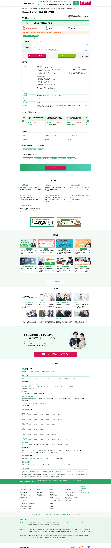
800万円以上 (77, 450)
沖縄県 (66, 444)
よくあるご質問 (24, 500)
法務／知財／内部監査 (60, 398)
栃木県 (29, 419)
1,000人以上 (58, 458)
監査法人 (25, 135)
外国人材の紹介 (64, 537)
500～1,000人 (49, 458)
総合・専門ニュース (39, 529)
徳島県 (53, 439)
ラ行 (64, 464)
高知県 (72, 439)
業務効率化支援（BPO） (37, 539)
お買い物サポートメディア (78, 531)
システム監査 (25, 405)
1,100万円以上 (43, 452)
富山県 (29, 424)
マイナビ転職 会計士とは (28, 158)
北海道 (23, 414)
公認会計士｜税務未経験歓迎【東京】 (38, 23)
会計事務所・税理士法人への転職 (29, 149)
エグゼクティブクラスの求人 (59, 472)
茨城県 (23, 419)
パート (75, 522)
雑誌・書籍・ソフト (81, 529)
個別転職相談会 (54, 158)
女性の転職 (55, 514)
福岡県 (23, 444)
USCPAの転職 (45, 158)
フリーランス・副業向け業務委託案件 (46, 524)
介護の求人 (52, 537)
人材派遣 (29, 535)
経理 (40, 398)
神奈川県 (60, 419)
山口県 (47, 439)
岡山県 (35, 439)
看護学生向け (41, 522)
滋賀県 (23, 434)
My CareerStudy (58, 531)
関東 (23, 418)
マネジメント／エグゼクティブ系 (75, 398)
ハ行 (48, 464)
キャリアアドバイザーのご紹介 (26, 495)
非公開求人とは (24, 497)
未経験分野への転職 (68, 498)
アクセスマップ (82, 486)
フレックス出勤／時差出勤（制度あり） (31, 476)
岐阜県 (23, 429)
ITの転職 (38, 514)
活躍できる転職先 (75, 185)
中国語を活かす (69, 471)
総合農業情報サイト (36, 531)
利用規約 (80, 490)
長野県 (53, 424)
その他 (69, 139)
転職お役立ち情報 (39, 492)
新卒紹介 (47, 535)
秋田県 (47, 414)
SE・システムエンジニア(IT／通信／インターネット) (34, 403)
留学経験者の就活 (35, 522)
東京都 (53, 419)
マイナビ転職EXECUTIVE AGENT (64, 514)
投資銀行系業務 (25, 393)
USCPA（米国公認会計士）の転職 (80, 195)
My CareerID (64, 531)
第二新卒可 (24, 471)
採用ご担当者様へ (67, 1)
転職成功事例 (40, 149)
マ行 (53, 464)
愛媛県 (65, 439)
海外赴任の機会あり (73, 472)
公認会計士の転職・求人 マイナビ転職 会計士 (30, 8)
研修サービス (30, 539)
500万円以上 (51, 450)
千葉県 (47, 419)
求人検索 (51, 489)
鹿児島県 (60, 444)
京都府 (29, 434)
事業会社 (47, 139)
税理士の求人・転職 (71, 535)
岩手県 (35, 414)
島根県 (29, 439)
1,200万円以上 (53, 452)
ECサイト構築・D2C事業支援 (50, 531)
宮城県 (41, 414)
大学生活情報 (68, 529)
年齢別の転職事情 (39, 495)
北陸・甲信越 (25, 423)
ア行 (23, 464)
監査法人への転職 (68, 489)
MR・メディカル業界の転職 (46, 514)
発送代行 (43, 539)
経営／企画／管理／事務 (27, 396)
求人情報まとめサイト (31, 529)
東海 (23, 428)
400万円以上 (42, 450)
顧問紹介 (76, 535)
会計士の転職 (65, 535)
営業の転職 (33, 514)
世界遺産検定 (30, 531)
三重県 (41, 429)
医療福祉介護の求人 (56, 524)
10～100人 (31, 458)
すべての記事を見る (55, 281)
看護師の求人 (86, 535)
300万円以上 (33, 450)
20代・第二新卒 (42, 535)
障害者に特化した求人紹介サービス (34, 524)
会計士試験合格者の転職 (52, 195)
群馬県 (35, 419)
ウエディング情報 (88, 529)
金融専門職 (24, 391)
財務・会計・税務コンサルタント (44, 386)
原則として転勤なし (26, 472)
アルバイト (71, 522)
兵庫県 (41, 434)
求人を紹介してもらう (55, 167)
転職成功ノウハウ (71, 158)
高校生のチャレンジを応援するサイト (49, 529)
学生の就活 (30, 522)
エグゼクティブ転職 (59, 535)
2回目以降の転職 (24, 492)
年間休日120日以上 (34, 471)
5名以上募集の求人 (38, 472)
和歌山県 (54, 434)
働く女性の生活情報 (74, 529)
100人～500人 (40, 458)
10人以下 (24, 458)
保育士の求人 (43, 537)
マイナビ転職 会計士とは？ (26, 489)
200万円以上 (24, 450)
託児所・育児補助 (61, 474)
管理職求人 (51, 474)
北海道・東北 (25, 413)
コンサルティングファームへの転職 (71, 492)
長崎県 (35, 444)
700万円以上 (68, 450)
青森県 (29, 414)
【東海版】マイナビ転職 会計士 (26, 508)
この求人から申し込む (38, 55)
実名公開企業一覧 (42, 8)
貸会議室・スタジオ (52, 539)
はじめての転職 (38, 158)
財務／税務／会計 (48, 398)
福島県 (59, 414)
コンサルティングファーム (74, 135)
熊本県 (41, 444)
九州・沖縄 (24, 442)
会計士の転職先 (38, 494)
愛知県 (35, 429)
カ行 (28, 464)
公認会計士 (24, 371)
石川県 (35, 424)
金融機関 (25, 139)
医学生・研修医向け (47, 522)
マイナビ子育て (42, 531)
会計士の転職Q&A (62, 158)
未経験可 (47, 472)
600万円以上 (59, 450)
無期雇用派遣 (48, 537)
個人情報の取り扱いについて (85, 492)
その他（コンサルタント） (61, 386)
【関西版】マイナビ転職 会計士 (26, 506)
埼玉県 (41, 419)
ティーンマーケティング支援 (60, 529)
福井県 (41, 424)
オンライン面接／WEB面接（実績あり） (52, 476)
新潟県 (23, 424)
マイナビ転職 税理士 (76, 514)
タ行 (38, 464)
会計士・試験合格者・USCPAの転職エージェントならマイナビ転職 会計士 (48, 1)
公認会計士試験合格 (34, 371)
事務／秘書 (24, 400)
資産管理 (41, 393)
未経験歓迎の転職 (26, 205)
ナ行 (43, 464)
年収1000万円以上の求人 (47, 471)
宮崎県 (53, 444)
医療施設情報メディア (70, 531)
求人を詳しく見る (66, 55)
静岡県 (29, 429)
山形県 (53, 414)
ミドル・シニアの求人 (79, 522)
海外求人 (58, 522)
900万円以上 (24, 452)
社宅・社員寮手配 (59, 539)
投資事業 (34, 393)
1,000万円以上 (34, 452)
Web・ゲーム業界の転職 (36, 535)
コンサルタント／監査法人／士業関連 (30, 385)
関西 (23, 433)
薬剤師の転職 (81, 535)
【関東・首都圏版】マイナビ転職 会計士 (27, 504)
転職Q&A (48, 185)
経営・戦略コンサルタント (28, 386)
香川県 (59, 439)
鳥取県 (23, 439)
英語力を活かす (59, 471)
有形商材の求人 (36, 474)
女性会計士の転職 (26, 195)
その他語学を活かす (80, 471)
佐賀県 (29, 444)
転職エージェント (52, 535)
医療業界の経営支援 (58, 537)
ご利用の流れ (23, 494)
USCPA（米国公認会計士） (48, 371)
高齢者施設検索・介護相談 (46, 533)
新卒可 (44, 474)
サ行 (33, 464)
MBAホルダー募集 (26, 474)
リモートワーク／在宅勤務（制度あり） (77, 474)
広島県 (41, 439)
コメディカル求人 (31, 537)
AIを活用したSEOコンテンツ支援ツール (34, 533)
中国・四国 (24, 438)
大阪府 (35, 434)
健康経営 (46, 539)
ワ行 (69, 464)
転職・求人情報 (53, 522)
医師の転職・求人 (37, 537)
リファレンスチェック (65, 539)
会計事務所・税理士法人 (51, 135)
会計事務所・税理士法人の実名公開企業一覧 (54, 8)
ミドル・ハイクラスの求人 (64, 522)
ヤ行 (58, 464)
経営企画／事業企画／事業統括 (29, 398)
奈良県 (47, 434)
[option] (55, 121)
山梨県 (47, 424)
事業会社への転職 (68, 494)
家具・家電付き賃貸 (87, 531)
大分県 (47, 444)
